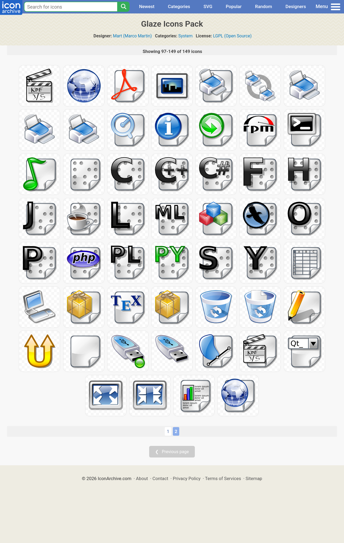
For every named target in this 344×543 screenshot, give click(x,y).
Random (263, 6)
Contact (160, 478)
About (142, 478)
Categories (179, 6)
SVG (207, 6)
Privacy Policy (186, 478)
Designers (295, 6)
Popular (234, 6)
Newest (146, 6)
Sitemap (254, 478)
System (185, 35)
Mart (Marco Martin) (132, 35)
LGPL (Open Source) (232, 35)
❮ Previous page (172, 451)
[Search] (123, 7)
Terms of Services (223, 478)
